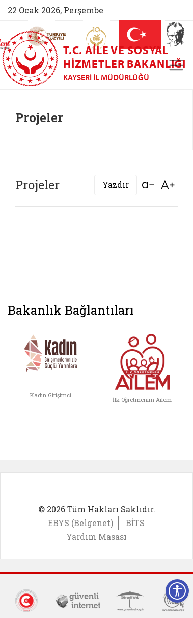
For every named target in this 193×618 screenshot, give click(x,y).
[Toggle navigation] (176, 65)
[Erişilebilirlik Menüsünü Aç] (177, 591)
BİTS (135, 522)
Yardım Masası (96, 536)
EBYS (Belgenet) (80, 522)
